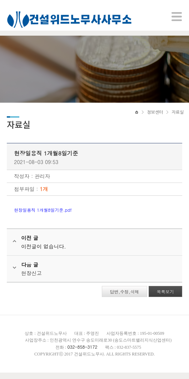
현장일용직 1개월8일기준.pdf (43, 216)
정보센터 (155, 116)
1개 (44, 195)
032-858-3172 (82, 353)
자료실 (177, 116)
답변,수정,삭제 (124, 298)
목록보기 (165, 298)
